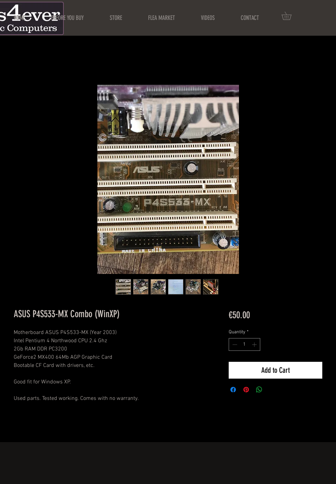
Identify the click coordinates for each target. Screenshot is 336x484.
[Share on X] (272, 389)
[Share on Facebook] (233, 389)
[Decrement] (234, 344)
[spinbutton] (244, 344)
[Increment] (255, 344)
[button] (290, 16)
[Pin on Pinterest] (246, 389)
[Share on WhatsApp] (259, 389)
